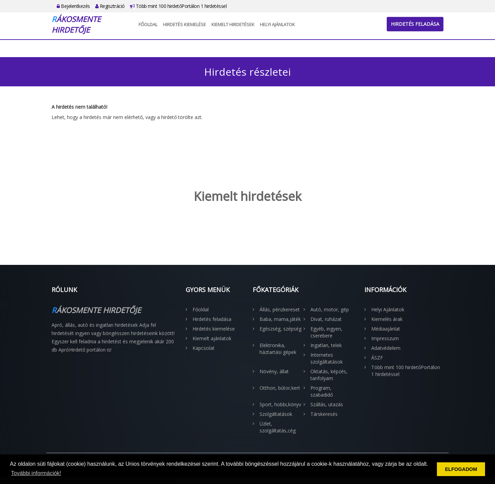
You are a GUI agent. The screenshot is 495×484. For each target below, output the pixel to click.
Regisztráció (110, 6)
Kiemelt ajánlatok (211, 338)
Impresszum (385, 338)
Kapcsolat (203, 348)
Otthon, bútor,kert (280, 388)
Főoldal (148, 24)
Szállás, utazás (326, 404)
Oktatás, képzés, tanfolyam (329, 374)
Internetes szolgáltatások (326, 358)
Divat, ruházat (326, 319)
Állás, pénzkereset (280, 309)
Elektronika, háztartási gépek (278, 348)
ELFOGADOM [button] (461, 469)
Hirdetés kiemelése (184, 24)
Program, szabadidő (321, 391)
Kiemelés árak (387, 319)
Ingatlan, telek (326, 345)
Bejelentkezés (73, 6)
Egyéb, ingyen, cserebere (326, 332)
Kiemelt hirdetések (232, 24)
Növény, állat (274, 371)
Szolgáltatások (276, 414)
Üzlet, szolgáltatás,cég (278, 427)
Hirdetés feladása (415, 24)
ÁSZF (377, 357)
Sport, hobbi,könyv (280, 404)
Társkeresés (324, 414)
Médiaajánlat (385, 328)
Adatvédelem (385, 348)
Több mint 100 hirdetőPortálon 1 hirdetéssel (178, 6)
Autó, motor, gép (329, 309)
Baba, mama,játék (280, 319)
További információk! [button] (36, 473)
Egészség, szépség (280, 328)
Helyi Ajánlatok (277, 24)
